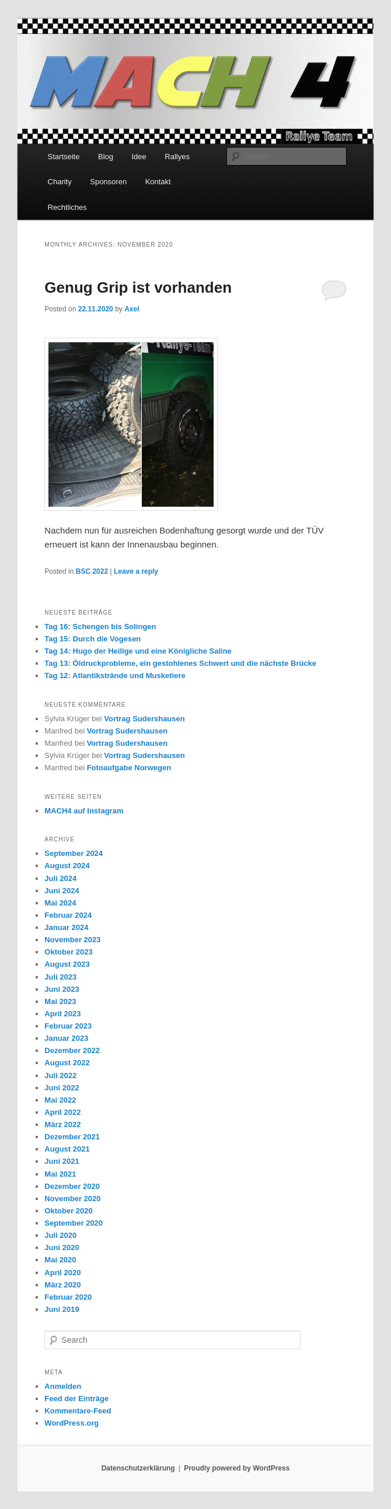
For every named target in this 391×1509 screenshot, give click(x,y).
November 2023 (72, 939)
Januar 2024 (66, 927)
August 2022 (66, 1062)
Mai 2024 (60, 903)
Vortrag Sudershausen (144, 718)
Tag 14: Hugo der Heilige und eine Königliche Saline (137, 651)
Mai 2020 (60, 1259)
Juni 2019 (61, 1309)
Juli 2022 (60, 1075)
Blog (105, 156)
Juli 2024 (60, 878)
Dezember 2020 (72, 1186)
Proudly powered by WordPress (236, 1468)
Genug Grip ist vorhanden (138, 287)
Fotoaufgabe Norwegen (129, 767)
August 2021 (66, 1149)
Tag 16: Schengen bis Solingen (100, 626)
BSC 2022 (92, 571)
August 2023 (66, 964)
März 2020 (62, 1284)
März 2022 (62, 1124)
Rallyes (177, 156)
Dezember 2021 (72, 1136)
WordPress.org (71, 1423)
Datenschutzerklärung (138, 1468)
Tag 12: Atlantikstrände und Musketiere (114, 675)
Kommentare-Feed (77, 1410)
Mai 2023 (60, 1001)
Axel (131, 309)
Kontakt (158, 181)
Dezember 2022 (72, 1050)
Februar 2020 (68, 1297)
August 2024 (66, 865)
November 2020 (72, 1198)
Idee (139, 156)
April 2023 (62, 1013)
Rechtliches (67, 207)
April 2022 (62, 1112)
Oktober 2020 (68, 1210)
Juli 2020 (60, 1235)
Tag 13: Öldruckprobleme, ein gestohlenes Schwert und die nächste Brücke (180, 663)
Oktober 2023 (68, 951)
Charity (60, 181)
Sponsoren (108, 181)
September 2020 (73, 1223)
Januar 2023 (66, 1038)
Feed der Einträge (76, 1398)
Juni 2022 (61, 1087)
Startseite (64, 156)
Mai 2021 (60, 1174)
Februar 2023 (68, 1026)
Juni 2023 (61, 989)
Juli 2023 (60, 977)
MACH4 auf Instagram (83, 810)
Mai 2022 (60, 1100)
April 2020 (62, 1272)
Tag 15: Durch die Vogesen (92, 638)
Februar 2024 (68, 915)
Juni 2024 (61, 890)
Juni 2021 (61, 1161)
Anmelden (62, 1386)
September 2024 (73, 853)
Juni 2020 (61, 1247)
